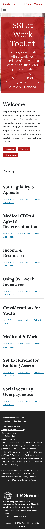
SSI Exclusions (10, 155)
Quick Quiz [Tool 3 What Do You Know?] (39, 262)
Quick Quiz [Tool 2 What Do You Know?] (39, 233)
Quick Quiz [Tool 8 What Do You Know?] (39, 401)
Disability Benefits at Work (21, 4)
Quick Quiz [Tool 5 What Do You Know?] (39, 320)
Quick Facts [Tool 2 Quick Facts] (8, 236)
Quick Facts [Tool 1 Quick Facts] (8, 202)
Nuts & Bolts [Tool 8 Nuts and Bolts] (8, 401)
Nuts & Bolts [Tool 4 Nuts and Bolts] (8, 291)
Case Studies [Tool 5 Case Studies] (24, 320)
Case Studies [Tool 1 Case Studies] (24, 199)
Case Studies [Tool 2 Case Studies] (24, 233)
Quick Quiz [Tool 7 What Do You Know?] (39, 372)
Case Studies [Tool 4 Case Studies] (24, 291)
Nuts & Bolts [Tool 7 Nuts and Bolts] (8, 372)
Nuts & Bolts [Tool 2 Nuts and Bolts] (8, 233)
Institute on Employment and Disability (21, 455)
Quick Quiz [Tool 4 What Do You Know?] (39, 291)
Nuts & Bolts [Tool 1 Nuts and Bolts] (8, 199)
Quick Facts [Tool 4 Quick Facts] (8, 294)
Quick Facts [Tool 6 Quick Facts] (8, 346)
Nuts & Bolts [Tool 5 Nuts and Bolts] (8, 320)
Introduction (9, 149)
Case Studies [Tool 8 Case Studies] (24, 401)
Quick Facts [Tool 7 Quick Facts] (8, 375)
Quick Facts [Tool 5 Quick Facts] (8, 323)
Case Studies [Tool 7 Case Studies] (24, 372)
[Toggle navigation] (4, 9)
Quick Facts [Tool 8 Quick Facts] (8, 404)
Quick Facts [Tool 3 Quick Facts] (8, 265)
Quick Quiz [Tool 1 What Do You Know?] (39, 199)
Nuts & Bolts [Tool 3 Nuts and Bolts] (8, 262)
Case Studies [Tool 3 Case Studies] (24, 262)
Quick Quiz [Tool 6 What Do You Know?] (39, 343)
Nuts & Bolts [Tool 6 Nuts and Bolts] (8, 343)
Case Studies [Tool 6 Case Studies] (24, 343)
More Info (24, 149)
